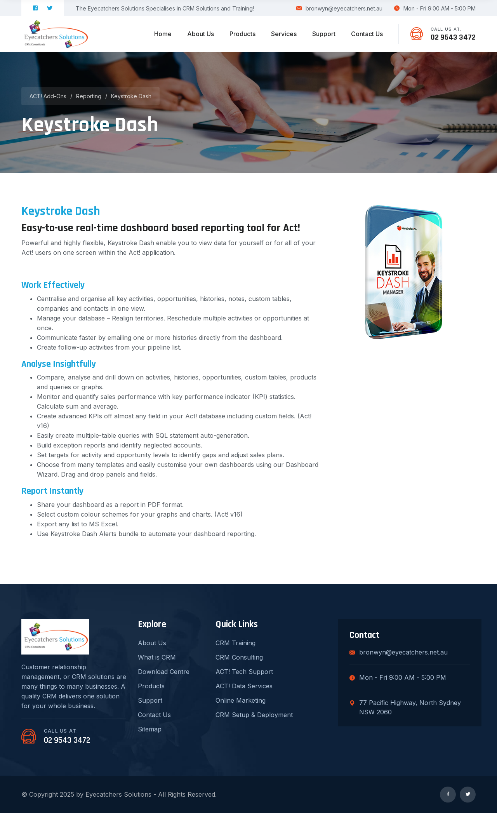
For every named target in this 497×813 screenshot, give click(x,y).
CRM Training (235, 643)
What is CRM (157, 657)
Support (323, 34)
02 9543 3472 (453, 37)
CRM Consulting (239, 657)
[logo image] (55, 34)
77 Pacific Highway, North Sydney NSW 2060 (405, 707)
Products (242, 34)
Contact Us (367, 34)
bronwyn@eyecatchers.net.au (339, 8)
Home (163, 34)
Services (284, 34)
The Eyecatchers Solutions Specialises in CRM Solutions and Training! (165, 8)
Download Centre (163, 671)
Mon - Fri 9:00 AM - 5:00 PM (435, 8)
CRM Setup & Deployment (254, 715)
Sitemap (150, 729)
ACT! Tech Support (244, 671)
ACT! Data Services (244, 686)
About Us (200, 34)
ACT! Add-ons (48, 96)
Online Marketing (240, 700)
